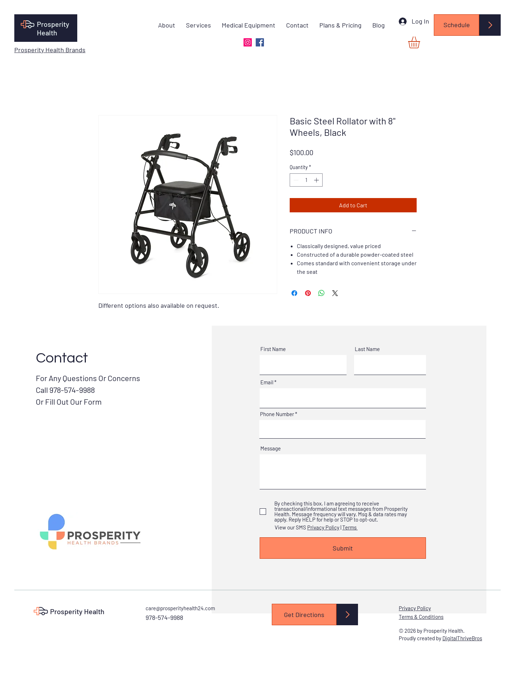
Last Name (367, 349)
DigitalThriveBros (462, 638)
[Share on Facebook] (294, 293)
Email (266, 382)
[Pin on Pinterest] (308, 293)
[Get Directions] (304, 614)
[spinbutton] (306, 180)
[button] (421, 42)
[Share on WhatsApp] (321, 293)
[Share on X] (335, 293)
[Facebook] (260, 42)
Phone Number (277, 414)
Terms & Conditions (421, 616)
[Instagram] (248, 42)
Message (270, 448)
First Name (273, 349)
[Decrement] (295, 180)
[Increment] (317, 180)
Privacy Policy (323, 527)
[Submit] (343, 548)
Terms (350, 527)
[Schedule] (456, 25)
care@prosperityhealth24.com (180, 608)
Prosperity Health (53, 28)
